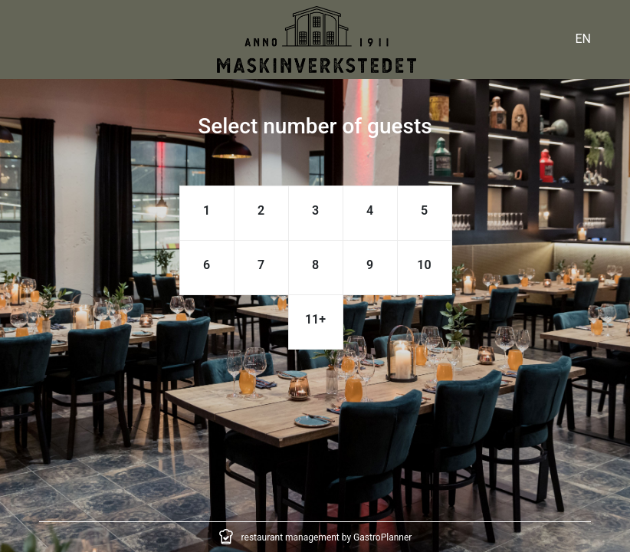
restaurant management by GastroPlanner (326, 537)
